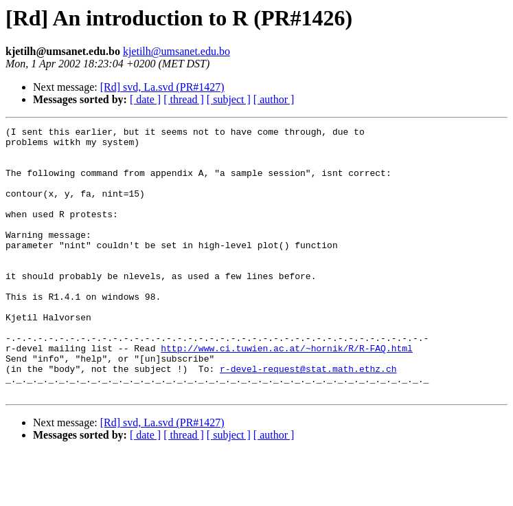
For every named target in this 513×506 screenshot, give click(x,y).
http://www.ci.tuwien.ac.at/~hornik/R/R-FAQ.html (287, 393)
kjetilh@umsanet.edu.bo (176, 51)
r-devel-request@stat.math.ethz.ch (308, 418)
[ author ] (274, 99)
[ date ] (145, 99)
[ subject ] (229, 99)
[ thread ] (183, 99)
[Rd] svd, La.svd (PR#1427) (162, 87)
